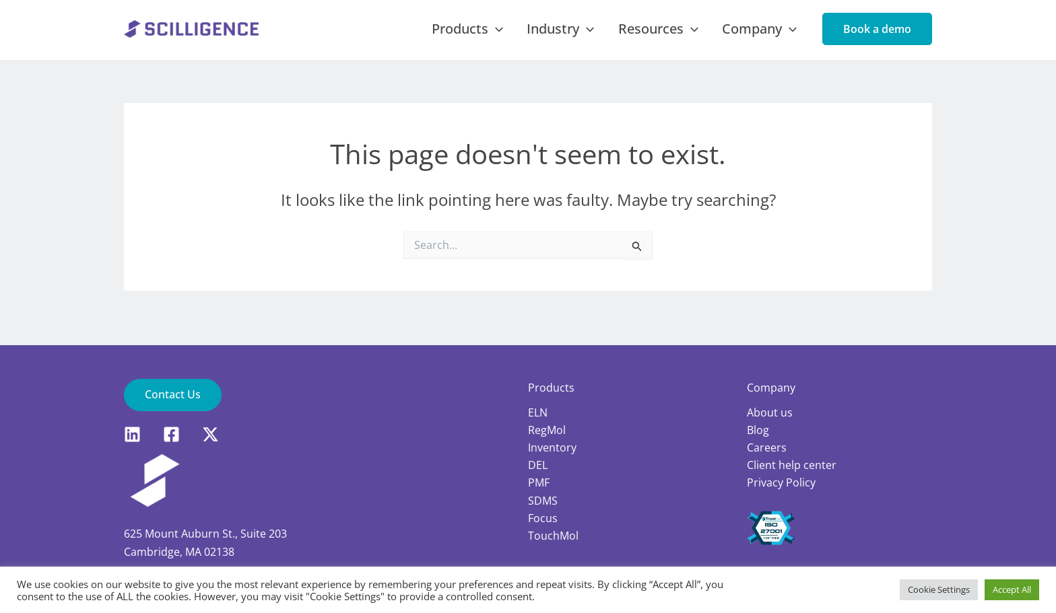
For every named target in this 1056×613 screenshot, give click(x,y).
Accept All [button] (1012, 589)
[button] (877, 34)
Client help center (791, 465)
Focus (543, 518)
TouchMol (553, 536)
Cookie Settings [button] (939, 589)
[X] (210, 434)
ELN (538, 412)
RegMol (547, 430)
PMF (539, 483)
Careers (767, 447)
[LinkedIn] (132, 434)
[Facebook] (171, 434)
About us (770, 412)
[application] (527, 34)
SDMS (543, 501)
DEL (538, 465)
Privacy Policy (781, 483)
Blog (758, 430)
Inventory (552, 447)
